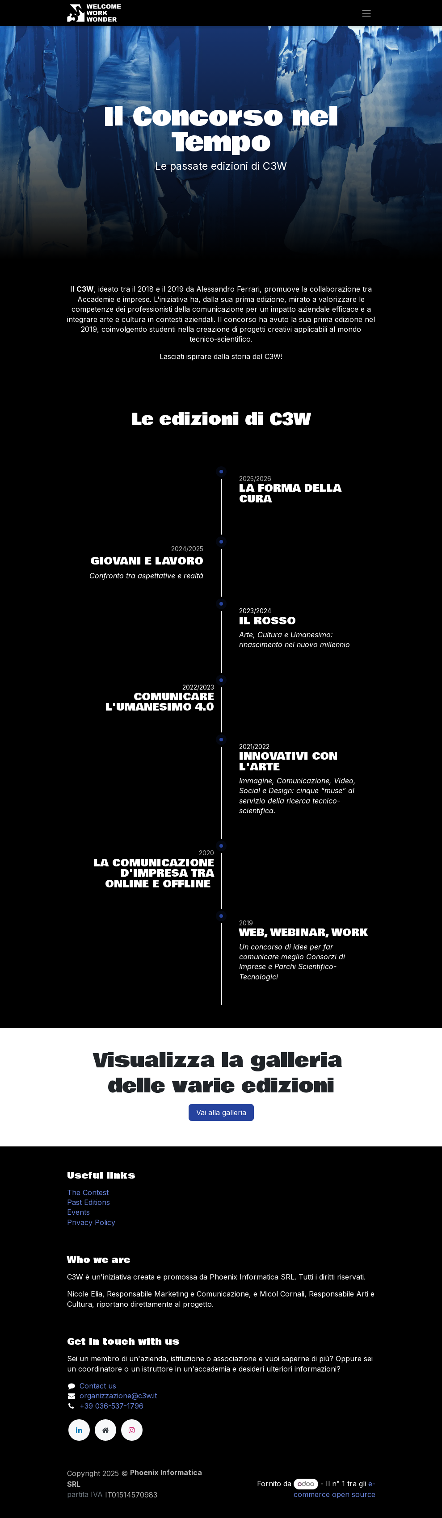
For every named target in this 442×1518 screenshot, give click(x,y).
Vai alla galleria (221, 1112)
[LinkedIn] (79, 1430)
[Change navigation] (366, 13)
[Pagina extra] (105, 1430)
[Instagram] (132, 1430)
